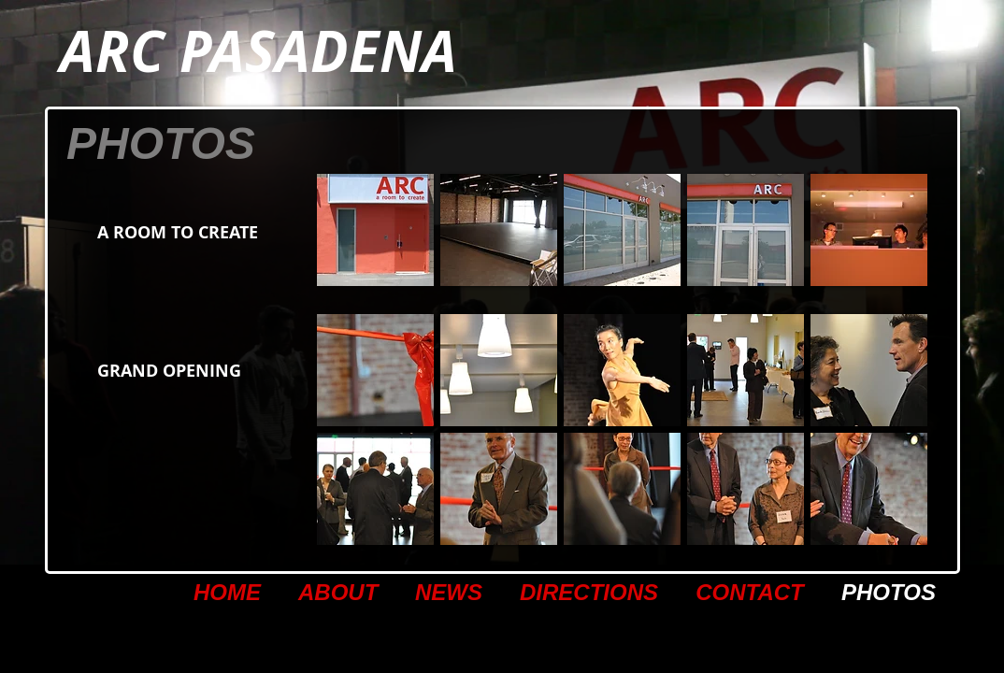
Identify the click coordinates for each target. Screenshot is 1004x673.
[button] (375, 230)
